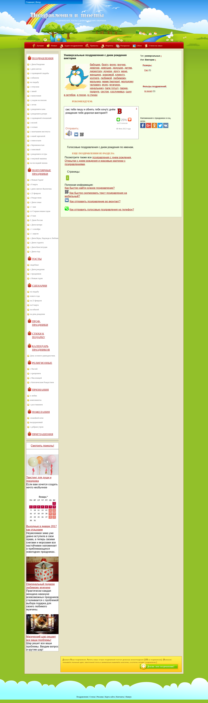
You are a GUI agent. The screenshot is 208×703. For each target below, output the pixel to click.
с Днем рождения (37, 269)
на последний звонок (38, 163)
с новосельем (35, 140)
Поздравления (42, 58)
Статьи (92, 697)
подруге (94, 91)
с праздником (35, 274)
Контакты (120, 697)
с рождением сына (37, 109)
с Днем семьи (35, 202)
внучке (121, 64)
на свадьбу (34, 82)
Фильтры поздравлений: (155, 86)
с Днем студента (37, 242)
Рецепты (109, 45)
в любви (33, 396)
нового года (35, 296)
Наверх (129, 697)
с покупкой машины (38, 158)
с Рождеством (35, 198)
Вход (38, 2)
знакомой (108, 74)
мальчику (95, 81)
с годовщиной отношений (40, 118)
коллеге (94, 78)
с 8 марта (34, 184)
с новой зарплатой (37, 136)
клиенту (119, 74)
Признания (40, 389)
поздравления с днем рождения (111, 157)
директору (96, 71)
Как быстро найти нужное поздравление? (90, 188)
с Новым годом (36, 278)
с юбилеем (34, 78)
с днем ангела (35, 69)
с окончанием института (40, 131)
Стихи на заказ (155, 45)
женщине (95, 74)
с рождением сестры (38, 154)
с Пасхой (33, 369)
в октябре (70, 95)
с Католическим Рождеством (42, 382)
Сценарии (39, 285)
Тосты (37, 258)
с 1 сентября (35, 229)
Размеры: (147, 65)
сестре (105, 91)
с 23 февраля (35, 193)
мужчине (114, 84)
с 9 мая (33, 216)
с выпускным (35, 96)
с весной (33, 123)
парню (124, 88)
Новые (54, 45)
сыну (129, 91)
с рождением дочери (38, 114)
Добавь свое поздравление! (160, 666)
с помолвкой (35, 149)
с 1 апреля (34, 234)
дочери (107, 71)
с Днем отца (35, 251)
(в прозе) (148, 91)
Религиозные (42, 363)
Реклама (100, 697)
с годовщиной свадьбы (39, 73)
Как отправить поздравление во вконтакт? (95, 201)
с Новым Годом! (36, 180)
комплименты (35, 400)
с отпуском (34, 87)
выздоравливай (36, 422)
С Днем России (36, 220)
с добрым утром (36, 427)
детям (128, 67)
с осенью (34, 127)
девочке (95, 67)
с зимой (33, 91)
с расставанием (36, 405)
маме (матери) (111, 81)
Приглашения (42, 434)
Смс (146, 70)
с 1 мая (33, 207)
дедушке (118, 67)
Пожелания (41, 412)
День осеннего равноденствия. (42, 356)
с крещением (35, 373)
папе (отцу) (111, 88)
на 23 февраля (36, 300)
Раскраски (125, 45)
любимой (106, 78)
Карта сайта (110, 697)
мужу (105, 84)
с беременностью (37, 145)
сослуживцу (117, 91)
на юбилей (34, 309)
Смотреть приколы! (42, 445)
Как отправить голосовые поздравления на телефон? (101, 209)
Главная (30, 2)
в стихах (92, 95)
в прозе (81, 95)
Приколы (94, 45)
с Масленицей (36, 378)
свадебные (34, 265)
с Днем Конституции (38, 247)
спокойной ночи (36, 418)
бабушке (95, 64)
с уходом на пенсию (38, 100)
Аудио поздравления (73, 45)
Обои (139, 45)
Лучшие (40, 45)
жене (124, 71)
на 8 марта (34, 305)
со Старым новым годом (40, 211)
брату (105, 64)
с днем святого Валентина (41, 189)
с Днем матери (36, 225)
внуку (113, 64)
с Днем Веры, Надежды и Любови (44, 238)
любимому (119, 78)
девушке (106, 67)
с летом (33, 105)
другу (116, 71)
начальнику (97, 88)
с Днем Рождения (37, 64)
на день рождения (37, 314)
